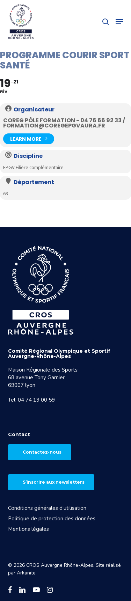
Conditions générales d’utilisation (47, 508)
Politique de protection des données (51, 518)
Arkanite (26, 573)
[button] (119, 21)
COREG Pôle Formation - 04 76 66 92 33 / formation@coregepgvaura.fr (64, 123)
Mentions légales (28, 529)
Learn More (28, 138)
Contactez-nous (42, 452)
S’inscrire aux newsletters (54, 482)
